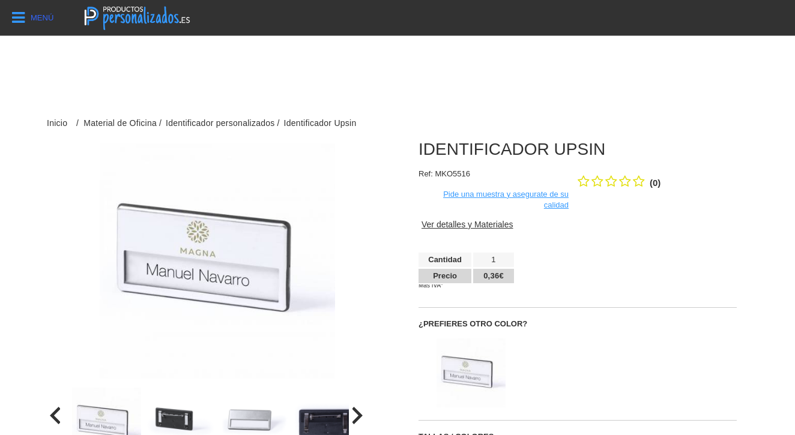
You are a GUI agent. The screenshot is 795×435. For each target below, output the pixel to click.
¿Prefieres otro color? (473, 323)
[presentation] (55, 415)
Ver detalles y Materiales (467, 224)
